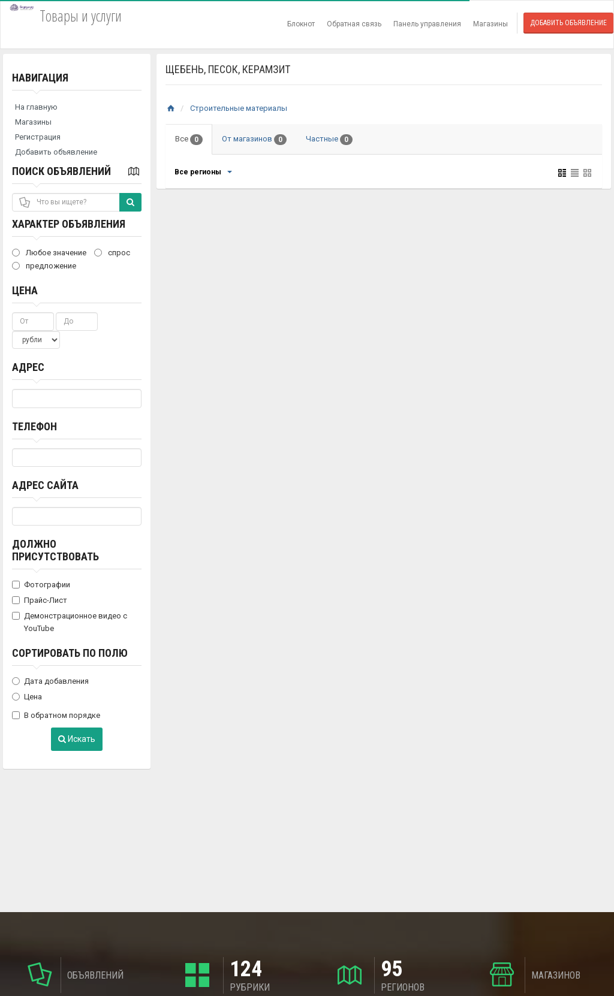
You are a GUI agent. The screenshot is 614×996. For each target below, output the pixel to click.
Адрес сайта (45, 485)
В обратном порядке (56, 715)
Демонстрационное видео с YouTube (69, 622)
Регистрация (38, 136)
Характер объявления (68, 224)
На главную (36, 106)
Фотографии (41, 584)
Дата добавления (50, 681)
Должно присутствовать (55, 550)
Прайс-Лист (39, 600)
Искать (76, 739)
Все (189, 139)
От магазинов (254, 139)
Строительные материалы (238, 108)
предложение (44, 265)
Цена (25, 290)
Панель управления (427, 24)
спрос (112, 252)
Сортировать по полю (70, 653)
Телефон (34, 426)
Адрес (28, 367)
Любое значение (49, 252)
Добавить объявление (568, 23)
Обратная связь (354, 24)
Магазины (490, 24)
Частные (329, 139)
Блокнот (301, 24)
